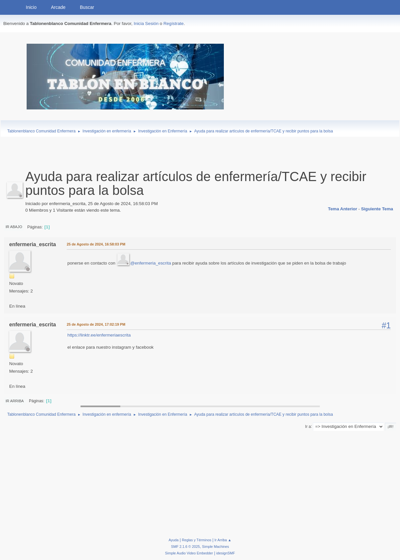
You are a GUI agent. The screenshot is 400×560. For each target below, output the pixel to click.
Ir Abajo (14, 227)
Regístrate (173, 23)
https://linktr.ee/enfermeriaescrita (99, 335)
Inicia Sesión (146, 23)
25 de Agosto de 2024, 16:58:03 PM (96, 244)
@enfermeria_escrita (150, 263)
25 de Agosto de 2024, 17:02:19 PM (96, 324)
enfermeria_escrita (32, 244)
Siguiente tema (377, 208)
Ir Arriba (15, 401)
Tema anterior (342, 208)
